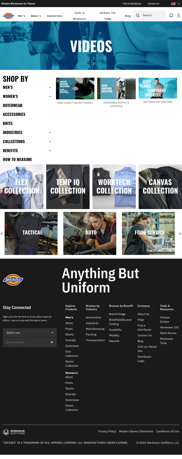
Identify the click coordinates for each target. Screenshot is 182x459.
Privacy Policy (107, 431)
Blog (128, 15)
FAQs (141, 319)
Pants (69, 328)
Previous (2, 234)
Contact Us (145, 335)
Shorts (69, 334)
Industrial (92, 323)
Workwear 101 (169, 327)
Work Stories (168, 333)
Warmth (114, 341)
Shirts (69, 323)
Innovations (54, 15)
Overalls (70, 340)
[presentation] (30, 354)
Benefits (10, 150)
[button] (74, 309)
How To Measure (17, 159)
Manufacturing (95, 328)
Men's (21, 15)
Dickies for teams (108, 15)
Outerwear (72, 346)
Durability (115, 329)
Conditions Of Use (167, 431)
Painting (91, 334)
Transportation (95, 340)
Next (180, 234)
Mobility (114, 335)
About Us (143, 314)
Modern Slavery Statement (136, 431)
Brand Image (117, 314)
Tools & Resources (79, 15)
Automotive (93, 317)
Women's (36, 15)
